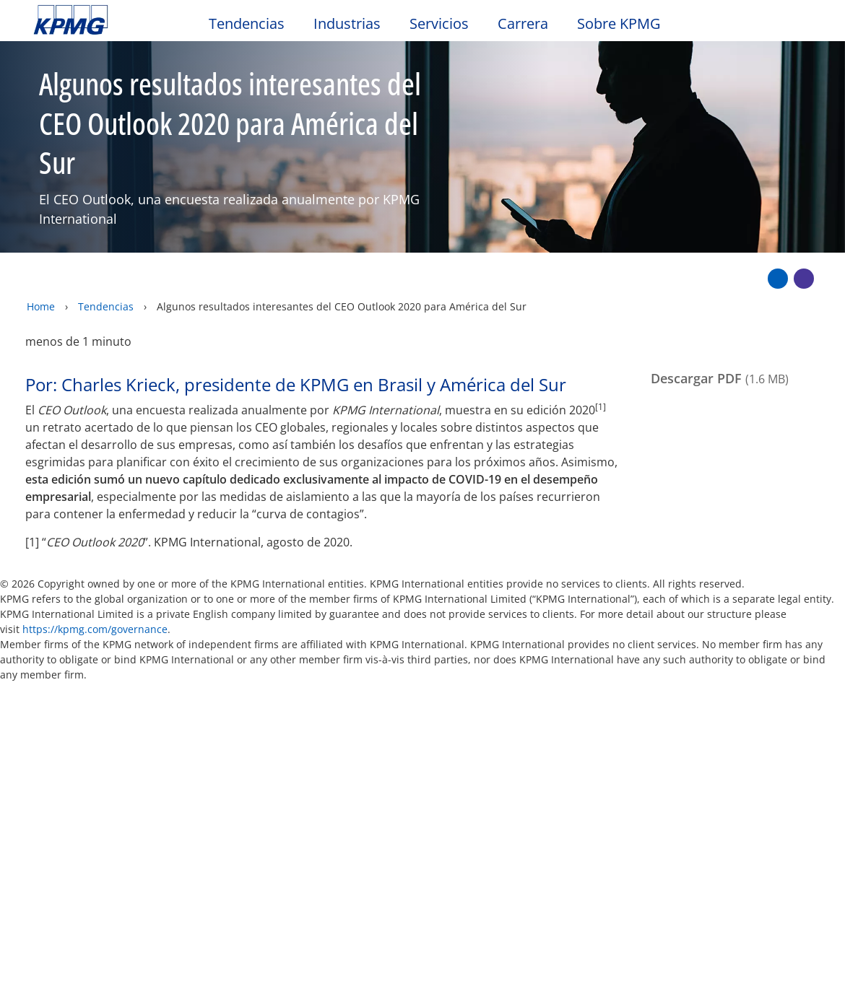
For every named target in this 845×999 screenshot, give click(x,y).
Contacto (64, 772)
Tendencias (106, 275)
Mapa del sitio (364, 685)
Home (41, 275)
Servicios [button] (439, 24)
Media (172, 772)
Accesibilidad (246, 685)
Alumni (291, 772)
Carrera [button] (523, 24)
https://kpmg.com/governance (95, 599)
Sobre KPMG (619, 24)
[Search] (767, 27)
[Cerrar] (781, 976)
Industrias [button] (347, 24)
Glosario (540, 685)
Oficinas (57, 800)
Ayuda (461, 685)
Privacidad (139, 685)
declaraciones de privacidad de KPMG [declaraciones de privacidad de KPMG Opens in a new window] (340, 953)
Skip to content (102, 20)
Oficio (54, 685)
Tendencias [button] (247, 24)
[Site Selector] (798, 27)
